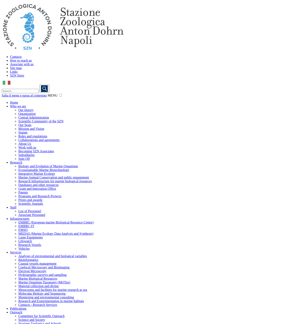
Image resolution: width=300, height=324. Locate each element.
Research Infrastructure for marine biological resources (55, 181)
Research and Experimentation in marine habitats (51, 301)
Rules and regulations (32, 136)
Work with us (27, 147)
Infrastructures (19, 218)
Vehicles (24, 248)
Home (14, 102)
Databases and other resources (38, 185)
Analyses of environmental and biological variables (52, 256)
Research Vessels (29, 245)
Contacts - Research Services (37, 305)
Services (15, 252)
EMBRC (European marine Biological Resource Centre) (56, 222)
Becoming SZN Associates (36, 151)
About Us (24, 143)
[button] (60, 95)
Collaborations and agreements (39, 140)
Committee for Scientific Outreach (41, 316)
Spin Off (24, 158)
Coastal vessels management (37, 263)
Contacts (16, 56)
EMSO (23, 230)
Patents (23, 192)
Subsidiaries (26, 155)
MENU (53, 95)
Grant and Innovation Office (37, 188)
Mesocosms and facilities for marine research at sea (52, 290)
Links (14, 71)
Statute (23, 132)
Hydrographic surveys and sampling (42, 275)
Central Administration (33, 117)
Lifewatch (25, 241)
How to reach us (21, 60)
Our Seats (24, 125)
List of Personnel (29, 211)
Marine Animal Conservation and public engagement (53, 177)
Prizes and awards (30, 200)
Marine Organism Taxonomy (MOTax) (44, 282)
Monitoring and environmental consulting (46, 297)
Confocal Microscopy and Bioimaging (44, 267)
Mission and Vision (31, 128)
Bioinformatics (28, 260)
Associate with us (22, 64)
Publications (18, 308)
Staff (13, 207)
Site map (16, 68)
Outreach (16, 312)
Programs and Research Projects (39, 196)
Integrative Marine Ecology (36, 173)
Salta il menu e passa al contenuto (24, 95)
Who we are (18, 106)
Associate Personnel (31, 215)
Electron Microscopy (32, 271)
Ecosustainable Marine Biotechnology (43, 170)
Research (16, 162)
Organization (27, 113)
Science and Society (31, 320)
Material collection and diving (38, 286)
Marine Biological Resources (37, 278)
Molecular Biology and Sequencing (42, 293)
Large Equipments (30, 237)
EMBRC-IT (26, 226)
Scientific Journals (30, 203)
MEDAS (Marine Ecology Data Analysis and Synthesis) (55, 233)
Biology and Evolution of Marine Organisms (48, 166)
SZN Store (17, 75)
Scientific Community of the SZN (41, 121)
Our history (26, 110)
